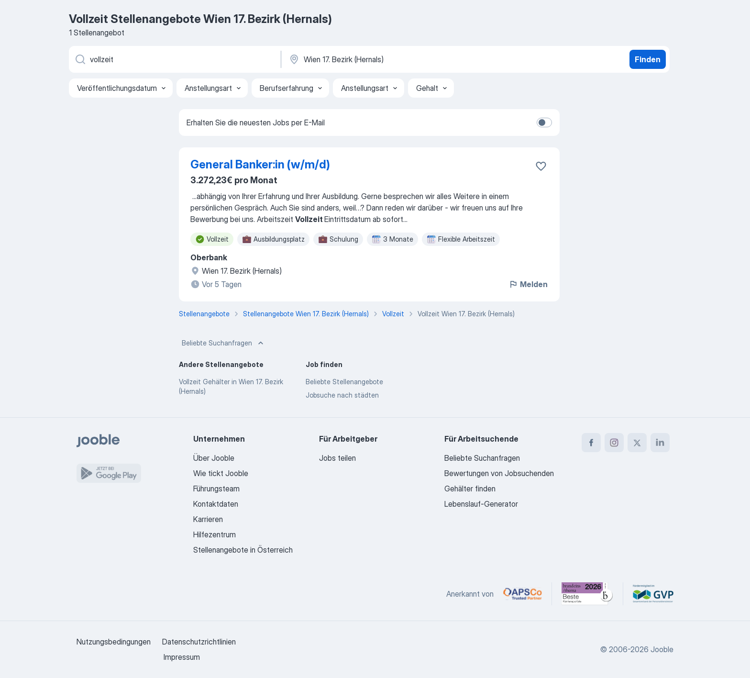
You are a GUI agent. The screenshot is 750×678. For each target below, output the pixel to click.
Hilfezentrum (214, 534)
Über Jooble (213, 458)
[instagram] (614, 442)
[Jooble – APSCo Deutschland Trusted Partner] (522, 593)
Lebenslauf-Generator (481, 504)
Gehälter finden (470, 488)
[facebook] (591, 442)
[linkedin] (660, 442)
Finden (648, 59)
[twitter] (637, 442)
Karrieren (208, 519)
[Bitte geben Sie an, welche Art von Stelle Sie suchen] (174, 59)
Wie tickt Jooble (220, 473)
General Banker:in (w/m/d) (260, 164)
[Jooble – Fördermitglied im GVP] (653, 593)
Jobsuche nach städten (342, 395)
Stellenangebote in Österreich (243, 550)
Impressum (182, 657)
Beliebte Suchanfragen (223, 343)
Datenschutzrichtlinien (199, 641)
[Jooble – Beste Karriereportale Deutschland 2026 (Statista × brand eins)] (587, 593)
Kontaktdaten (215, 504)
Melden (528, 284)
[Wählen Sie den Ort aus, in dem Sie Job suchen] (388, 59)
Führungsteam (216, 488)
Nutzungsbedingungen (114, 641)
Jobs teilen (337, 458)
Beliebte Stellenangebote (344, 382)
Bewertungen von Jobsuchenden (499, 473)
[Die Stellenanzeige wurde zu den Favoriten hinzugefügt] (541, 166)
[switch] (544, 122)
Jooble (662, 649)
